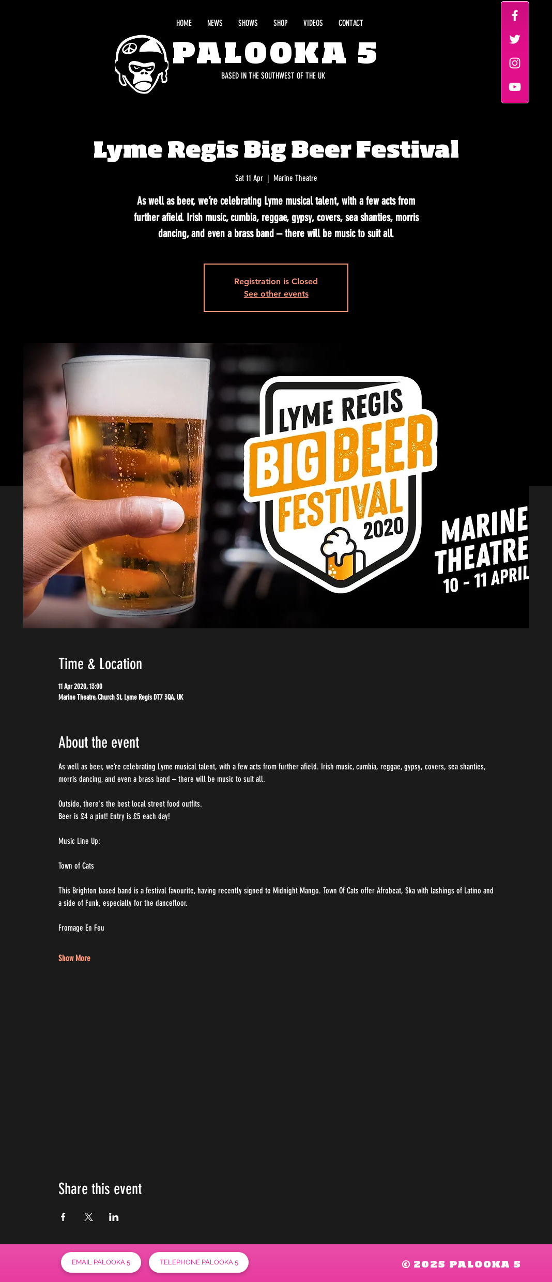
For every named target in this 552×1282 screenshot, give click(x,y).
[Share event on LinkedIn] (114, 1217)
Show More (74, 958)
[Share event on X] (89, 1217)
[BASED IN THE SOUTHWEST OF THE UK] (227, 76)
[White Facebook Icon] (515, 15)
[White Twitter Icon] (515, 39)
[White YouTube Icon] (515, 87)
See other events (276, 294)
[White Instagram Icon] (515, 63)
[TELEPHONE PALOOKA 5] (199, 1262)
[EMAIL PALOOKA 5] (101, 1262)
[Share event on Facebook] (63, 1217)
